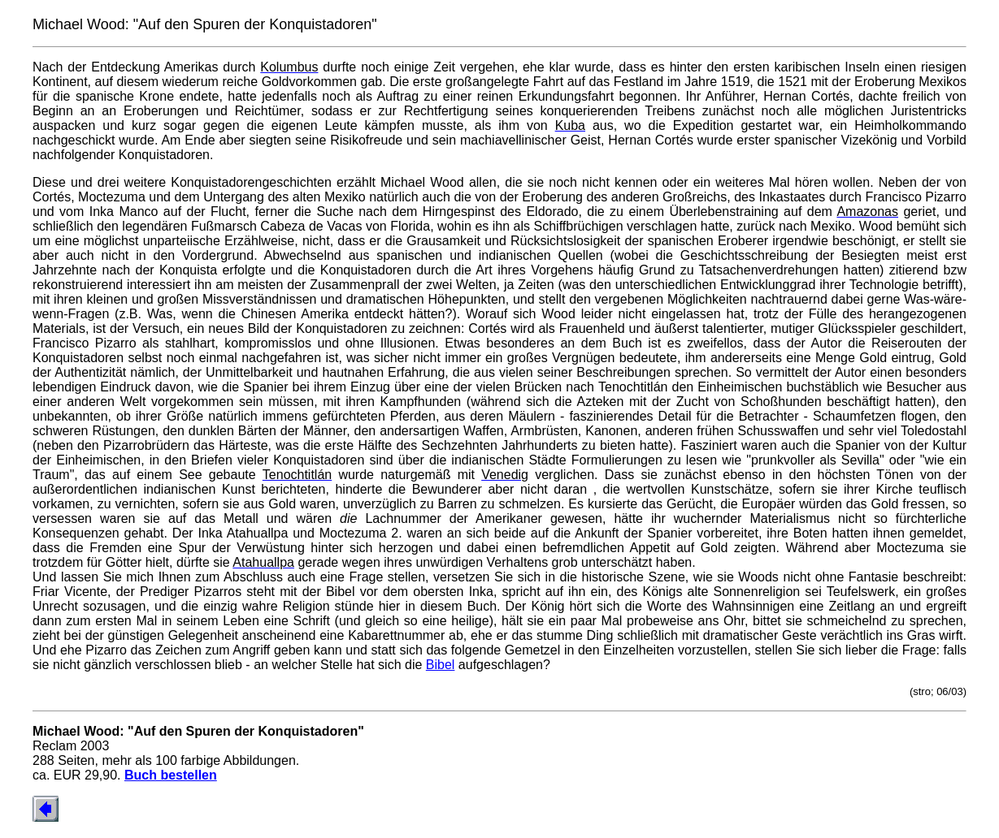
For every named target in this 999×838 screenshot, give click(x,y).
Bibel (440, 665)
